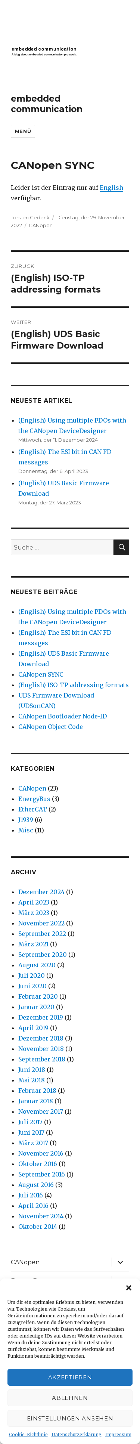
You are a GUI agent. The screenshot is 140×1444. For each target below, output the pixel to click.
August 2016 (36, 1184)
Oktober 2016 (37, 1164)
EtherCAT (32, 809)
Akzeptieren (70, 1377)
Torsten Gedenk (30, 217)
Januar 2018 (35, 1101)
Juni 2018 (31, 1069)
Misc (25, 830)
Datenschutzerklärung (77, 1434)
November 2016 (40, 1153)
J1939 (25, 819)
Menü (23, 131)
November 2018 (41, 1048)
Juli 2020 (31, 975)
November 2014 (40, 1216)
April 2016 (33, 1205)
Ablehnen (70, 1397)
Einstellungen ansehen (70, 1418)
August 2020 (37, 965)
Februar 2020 (38, 996)
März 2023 (33, 912)
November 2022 (41, 923)
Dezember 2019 (40, 1017)
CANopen (41, 225)
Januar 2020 (36, 1007)
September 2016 (41, 1174)
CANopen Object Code (50, 726)
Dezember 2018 (40, 1038)
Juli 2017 (30, 1122)
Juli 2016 (30, 1195)
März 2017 (33, 1143)
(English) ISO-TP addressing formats (73, 685)
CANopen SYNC (40, 674)
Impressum (118, 1434)
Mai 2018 (31, 1080)
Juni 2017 (31, 1132)
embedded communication (47, 103)
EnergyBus (34, 799)
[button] (129, 1288)
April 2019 (33, 1028)
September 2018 (41, 1059)
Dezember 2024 (41, 892)
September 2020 (42, 954)
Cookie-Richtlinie (28, 1434)
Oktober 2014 (37, 1226)
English (111, 187)
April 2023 (33, 902)
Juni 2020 (32, 986)
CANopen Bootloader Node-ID (62, 716)
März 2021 (33, 944)
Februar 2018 (37, 1090)
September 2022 (42, 933)
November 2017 (40, 1111)
